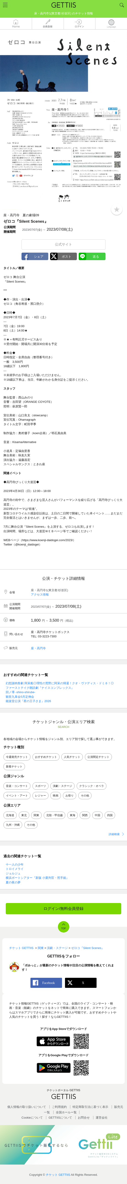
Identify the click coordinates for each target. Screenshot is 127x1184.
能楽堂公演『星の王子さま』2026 (28, 701)
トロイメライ (15, 869)
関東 (36, 815)
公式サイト (63, 244)
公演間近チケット (98, 757)
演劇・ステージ (62, 786)
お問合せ (84, 1117)
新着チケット (14, 766)
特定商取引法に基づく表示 (90, 1107)
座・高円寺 (38, 648)
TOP (63, 928)
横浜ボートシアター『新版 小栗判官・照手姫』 (37, 877)
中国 (97, 815)
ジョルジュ (13, 873)
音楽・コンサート (17, 786)
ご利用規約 (59, 1107)
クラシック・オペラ (91, 786)
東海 (72, 815)
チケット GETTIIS (58, 1174)
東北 (24, 815)
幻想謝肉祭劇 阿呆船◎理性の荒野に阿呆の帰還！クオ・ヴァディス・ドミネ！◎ (60, 683)
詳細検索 (114, 834)
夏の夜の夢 (13, 882)
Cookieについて (32, 1117)
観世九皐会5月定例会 (20, 696)
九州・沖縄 (13, 824)
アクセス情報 (40, 594)
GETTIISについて (60, 1117)
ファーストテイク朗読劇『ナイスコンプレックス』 (40, 688)
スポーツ (40, 786)
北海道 (10, 815)
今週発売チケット (17, 757)
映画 (55, 795)
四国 (110, 815)
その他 (85, 795)
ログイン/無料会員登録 (63, 908)
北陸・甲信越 (54, 815)
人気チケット (72, 757)
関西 (85, 815)
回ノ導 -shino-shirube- (20, 692)
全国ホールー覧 (66, 1112)
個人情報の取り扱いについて (26, 1107)
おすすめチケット (46, 757)
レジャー (40, 795)
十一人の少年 (15, 864)
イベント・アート (17, 795)
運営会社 (102, 1117)
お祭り (69, 795)
